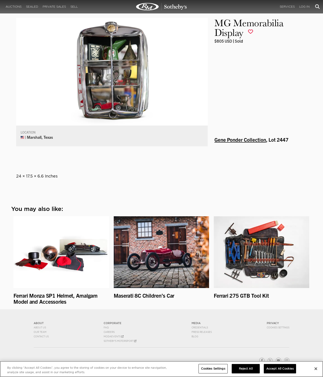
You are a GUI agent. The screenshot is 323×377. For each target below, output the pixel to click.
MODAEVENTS (114, 336)
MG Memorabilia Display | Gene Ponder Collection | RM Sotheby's (161, 6)
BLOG (195, 336)
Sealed (32, 6)
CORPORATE (112, 323)
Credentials (200, 327)
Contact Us (41, 336)
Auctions (14, 6)
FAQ (106, 327)
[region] (161, 369)
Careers (109, 332)
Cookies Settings (278, 327)
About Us (40, 327)
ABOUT (39, 323)
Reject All (246, 368)
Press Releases (202, 332)
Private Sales (54, 6)
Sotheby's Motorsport (120, 341)
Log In (304, 6)
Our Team (40, 332)
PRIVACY (273, 323)
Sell (74, 6)
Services (287, 6)
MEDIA (196, 323)
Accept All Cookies (280, 368)
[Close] (316, 369)
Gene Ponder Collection (240, 139)
